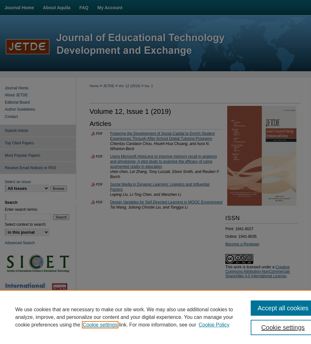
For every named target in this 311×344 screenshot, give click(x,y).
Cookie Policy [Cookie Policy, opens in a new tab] (214, 324)
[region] (155, 317)
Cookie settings (100, 324)
